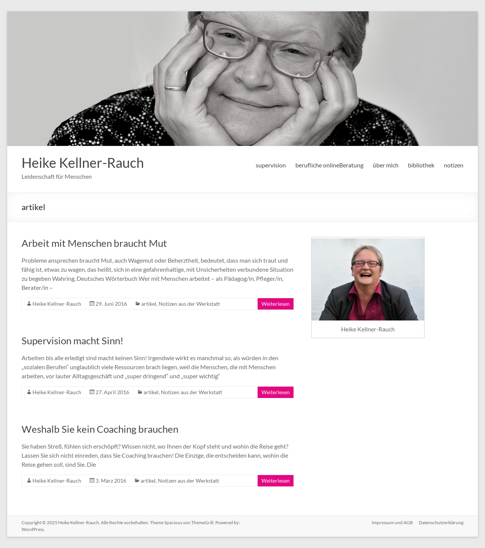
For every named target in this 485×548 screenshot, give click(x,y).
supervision (271, 165)
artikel (148, 303)
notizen (453, 165)
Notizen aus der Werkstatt (189, 303)
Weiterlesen (275, 303)
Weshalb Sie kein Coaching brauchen (100, 429)
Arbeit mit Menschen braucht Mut (94, 243)
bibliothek (421, 165)
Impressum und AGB (392, 522)
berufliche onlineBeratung (329, 165)
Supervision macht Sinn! (73, 340)
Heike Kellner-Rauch (83, 162)
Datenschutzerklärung (441, 522)
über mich (386, 165)
